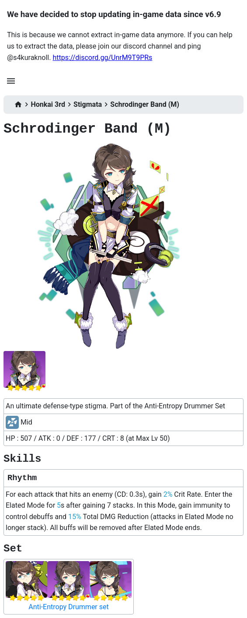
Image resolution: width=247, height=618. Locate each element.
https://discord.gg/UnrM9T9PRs (102, 57)
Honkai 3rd (48, 104)
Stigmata (87, 104)
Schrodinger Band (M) (144, 104)
